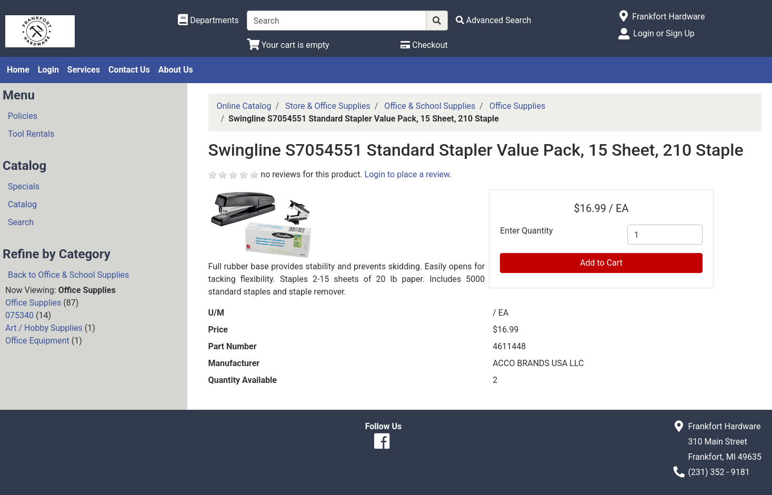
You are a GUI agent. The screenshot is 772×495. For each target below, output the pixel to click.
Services (83, 70)
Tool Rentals (31, 134)
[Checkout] (423, 45)
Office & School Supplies (429, 106)
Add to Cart (601, 263)
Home (18, 70)
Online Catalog (244, 106)
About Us (175, 70)
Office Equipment (37, 341)
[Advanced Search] (494, 20)
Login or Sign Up (663, 33)
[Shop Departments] (208, 20)
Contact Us (129, 70)
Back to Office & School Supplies (68, 275)
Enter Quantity (526, 231)
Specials (23, 186)
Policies (22, 116)
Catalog (22, 204)
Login (48, 70)
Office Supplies (33, 303)
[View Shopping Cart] (288, 45)
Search (21, 222)
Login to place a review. (408, 174)
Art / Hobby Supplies (44, 328)
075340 (19, 315)
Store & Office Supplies (327, 106)
